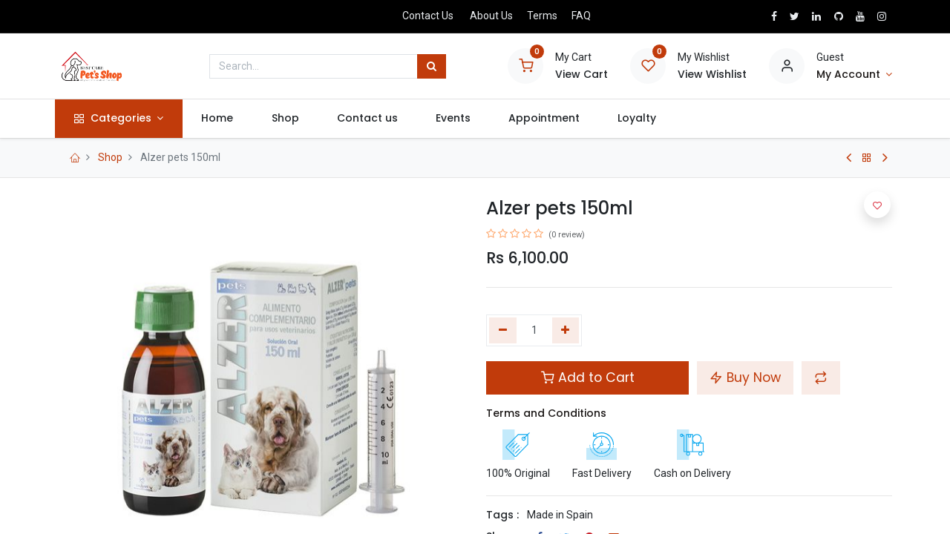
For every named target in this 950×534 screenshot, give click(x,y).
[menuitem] (220, 118)
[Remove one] (503, 330)
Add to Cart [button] (588, 377)
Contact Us (427, 16)
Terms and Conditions (546, 413)
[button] (821, 377)
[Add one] (566, 330)
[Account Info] (854, 74)
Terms (542, 16)
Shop (110, 157)
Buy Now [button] (745, 377)
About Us (491, 16)
